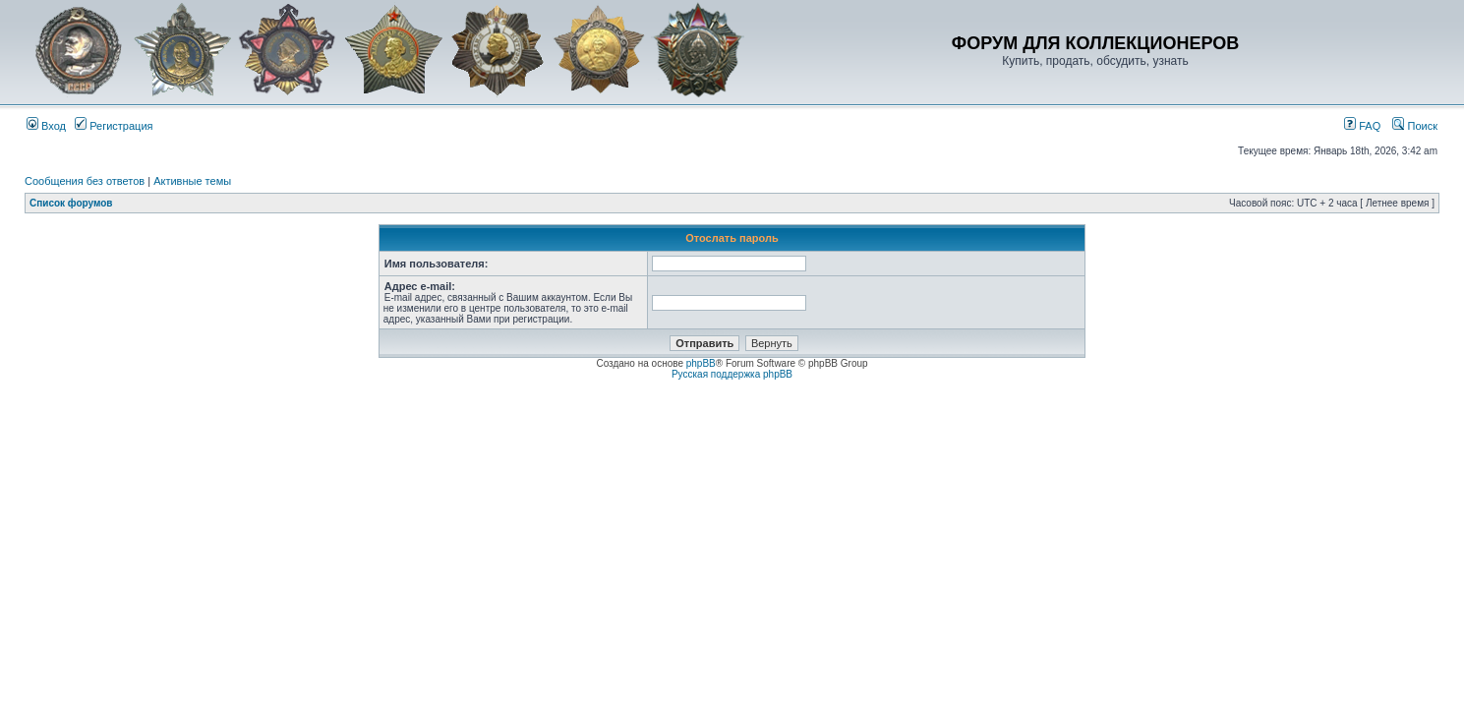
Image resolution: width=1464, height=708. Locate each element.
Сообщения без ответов (85, 181)
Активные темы (192, 181)
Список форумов (71, 203)
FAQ (1362, 126)
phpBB (701, 363)
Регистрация (113, 126)
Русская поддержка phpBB (732, 374)
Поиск (1414, 126)
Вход (46, 126)
